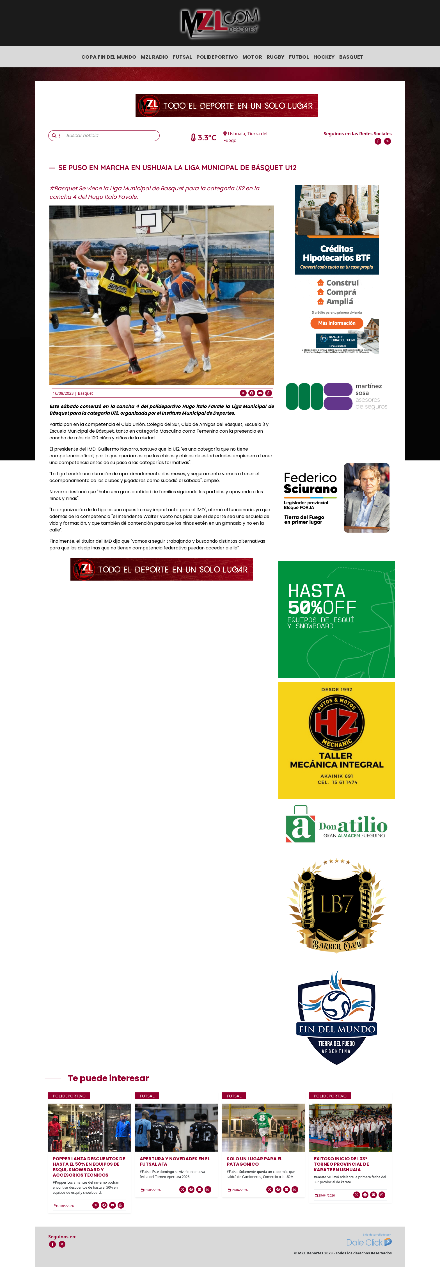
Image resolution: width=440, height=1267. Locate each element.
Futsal (182, 56)
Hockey (324, 56)
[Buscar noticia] (111, 135)
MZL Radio (154, 56)
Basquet (351, 56)
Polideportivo (217, 56)
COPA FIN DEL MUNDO (108, 56)
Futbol (299, 56)
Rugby (276, 56)
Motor (252, 56)
